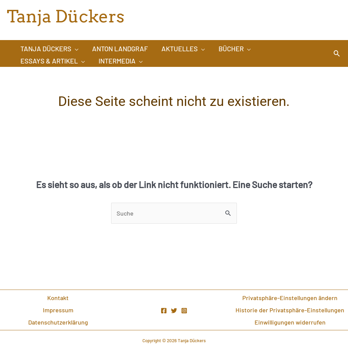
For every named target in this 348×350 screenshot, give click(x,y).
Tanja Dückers (65, 16)
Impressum (58, 310)
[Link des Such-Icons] (337, 53)
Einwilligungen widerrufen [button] (290, 322)
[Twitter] (174, 311)
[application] (75, 48)
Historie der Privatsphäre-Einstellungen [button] (290, 310)
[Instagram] (184, 311)
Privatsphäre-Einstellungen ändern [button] (289, 297)
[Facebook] (164, 311)
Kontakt (58, 297)
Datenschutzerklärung (58, 322)
